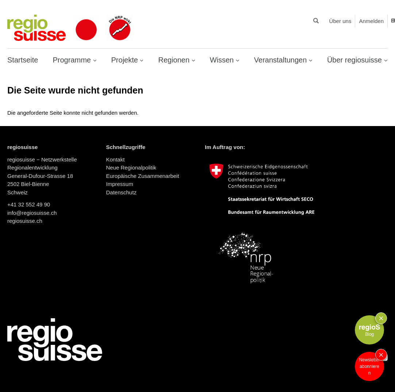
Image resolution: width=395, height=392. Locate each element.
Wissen (223, 60)
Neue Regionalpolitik (131, 167)
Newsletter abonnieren (369, 366)
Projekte (125, 60)
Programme (73, 60)
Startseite (22, 60)
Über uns (340, 21)
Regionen (174, 60)
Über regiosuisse (355, 60)
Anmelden (371, 21)
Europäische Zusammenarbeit (142, 176)
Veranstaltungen (281, 60)
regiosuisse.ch (24, 221)
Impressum (119, 184)
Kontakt (115, 159)
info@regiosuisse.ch (32, 213)
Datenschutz (121, 192)
